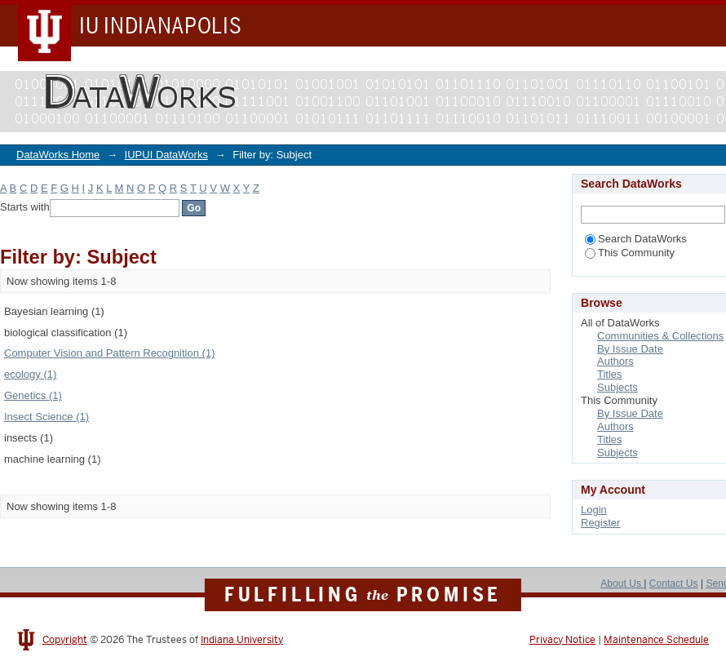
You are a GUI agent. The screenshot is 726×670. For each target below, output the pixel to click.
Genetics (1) (33, 395)
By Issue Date (630, 349)
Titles (609, 374)
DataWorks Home (58, 155)
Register (600, 523)
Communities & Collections (660, 336)
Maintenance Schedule (656, 639)
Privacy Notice (562, 639)
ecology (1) (30, 374)
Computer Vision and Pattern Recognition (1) (109, 353)
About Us (622, 583)
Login (594, 510)
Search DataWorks (636, 239)
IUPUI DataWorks (166, 155)
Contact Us (673, 583)
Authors (615, 361)
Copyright (64, 639)
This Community (630, 252)
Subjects (617, 387)
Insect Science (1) (46, 416)
